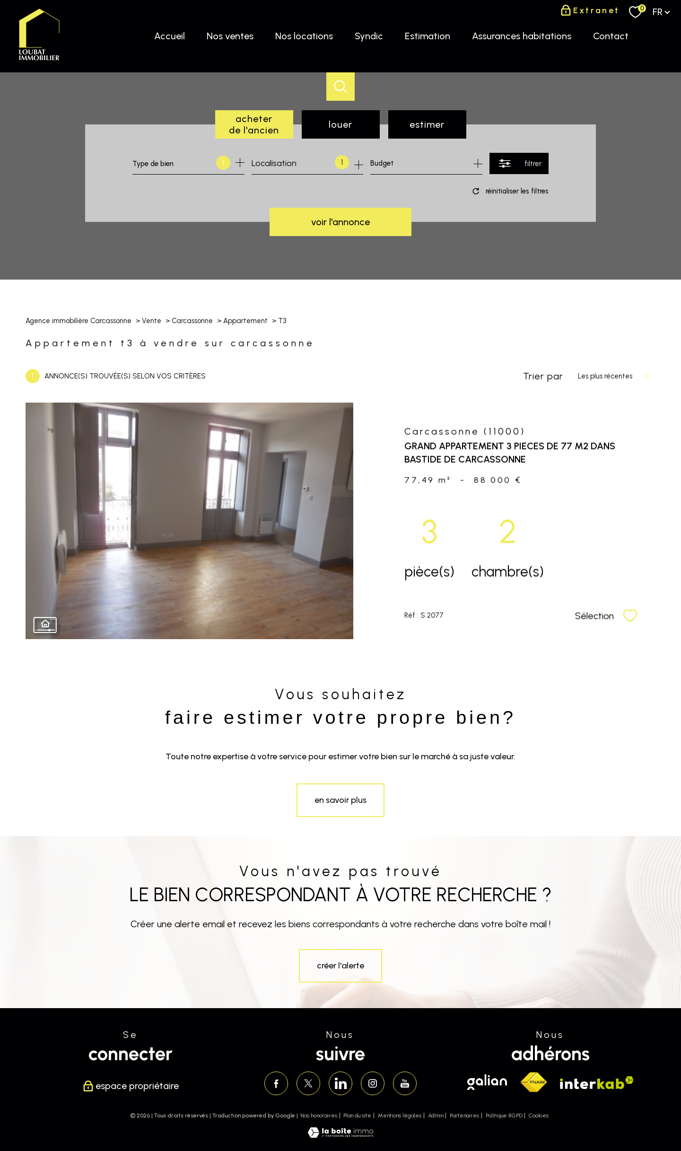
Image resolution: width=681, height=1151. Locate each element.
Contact (611, 36)
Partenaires (464, 1115)
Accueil (169, 36)
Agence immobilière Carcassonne (78, 320)
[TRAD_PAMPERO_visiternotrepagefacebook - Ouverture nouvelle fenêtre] (276, 1083)
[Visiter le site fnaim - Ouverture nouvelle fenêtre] (533, 1082)
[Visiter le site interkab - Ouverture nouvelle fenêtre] (597, 1082)
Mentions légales (399, 1115)
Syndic (369, 36)
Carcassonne (192, 320)
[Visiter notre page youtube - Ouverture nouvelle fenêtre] (405, 1083)
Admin (436, 1115)
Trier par (543, 376)
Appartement (245, 320)
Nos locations (304, 36)
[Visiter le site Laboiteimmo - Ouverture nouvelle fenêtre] (340, 1135)
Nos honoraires (318, 1115)
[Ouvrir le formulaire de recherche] (519, 163)
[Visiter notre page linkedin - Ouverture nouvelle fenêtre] (340, 1083)
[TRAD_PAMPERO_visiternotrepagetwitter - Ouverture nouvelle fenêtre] (308, 1083)
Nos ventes (230, 36)
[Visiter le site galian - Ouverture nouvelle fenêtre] (487, 1082)
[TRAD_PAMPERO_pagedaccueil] (39, 60)
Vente (151, 320)
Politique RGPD (504, 1115)
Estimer (427, 124)
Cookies (539, 1116)
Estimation (427, 36)
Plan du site (357, 1115)
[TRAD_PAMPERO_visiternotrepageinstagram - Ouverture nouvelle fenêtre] (372, 1083)
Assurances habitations (521, 36)
